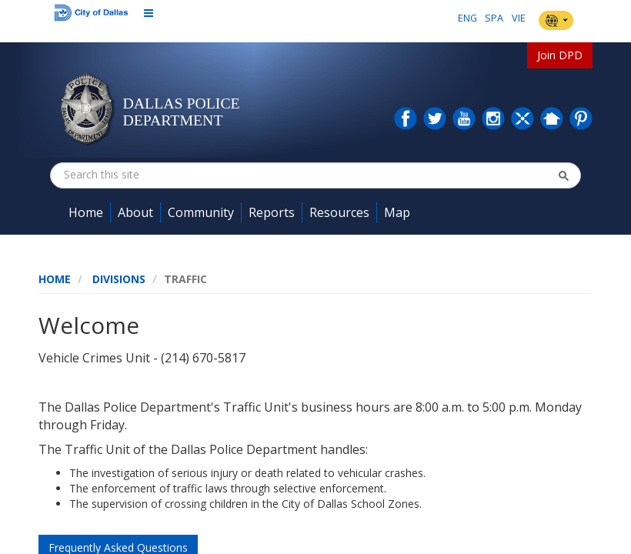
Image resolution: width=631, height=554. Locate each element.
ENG (467, 18)
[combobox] (141, 175)
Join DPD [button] (560, 55)
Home (54, 279)
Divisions (118, 279)
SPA (494, 18)
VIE (519, 18)
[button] (563, 175)
